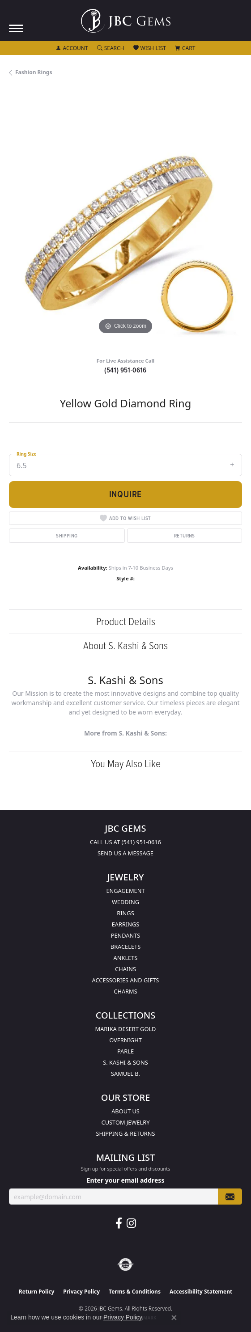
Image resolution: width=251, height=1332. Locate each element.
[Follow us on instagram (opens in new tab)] (131, 1223)
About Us (125, 1111)
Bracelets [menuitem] (125, 947)
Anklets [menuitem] (126, 958)
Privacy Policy (81, 1291)
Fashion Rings (33, 72)
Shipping (66, 535)
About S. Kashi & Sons (125, 646)
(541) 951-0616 (125, 370)
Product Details (125, 621)
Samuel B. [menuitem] (125, 1074)
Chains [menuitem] (125, 969)
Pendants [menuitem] (125, 935)
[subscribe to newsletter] (230, 1196)
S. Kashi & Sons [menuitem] (125, 1062)
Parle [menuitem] (125, 1051)
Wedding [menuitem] (125, 902)
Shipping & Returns (125, 1133)
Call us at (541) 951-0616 (125, 842)
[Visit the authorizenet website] (125, 1264)
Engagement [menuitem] (125, 891)
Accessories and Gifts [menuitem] (125, 980)
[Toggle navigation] (16, 28)
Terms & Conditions (135, 1291)
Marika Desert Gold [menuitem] (125, 1029)
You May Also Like (126, 764)
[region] (125, 220)
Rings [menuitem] (125, 913)
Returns (184, 535)
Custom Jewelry (126, 1122)
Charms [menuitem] (125, 991)
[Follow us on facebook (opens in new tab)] (118, 1223)
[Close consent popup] (174, 1317)
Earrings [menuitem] (126, 924)
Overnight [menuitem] (125, 1040)
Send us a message (125, 853)
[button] (72, 48)
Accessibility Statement (201, 1291)
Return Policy (37, 1291)
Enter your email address (126, 1180)
